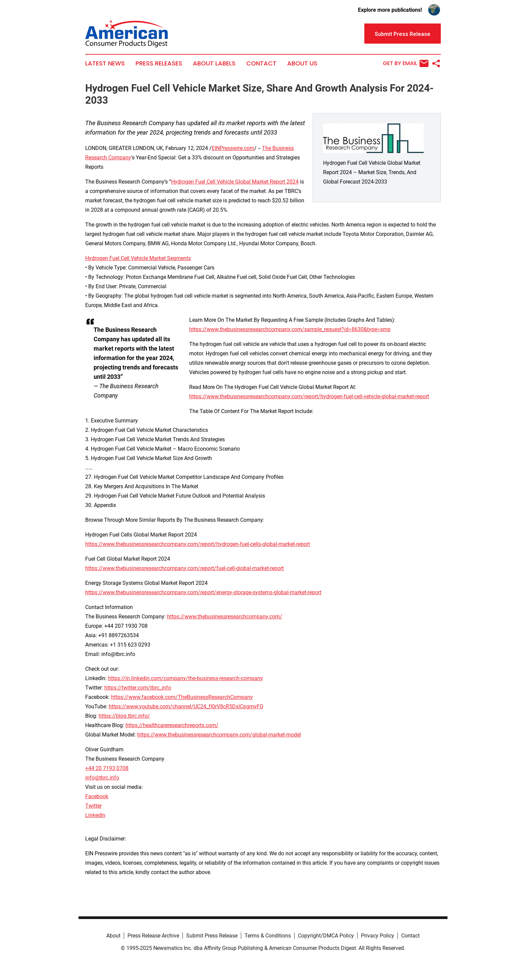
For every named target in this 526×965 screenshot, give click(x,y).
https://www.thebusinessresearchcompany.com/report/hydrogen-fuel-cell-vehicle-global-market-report (309, 396)
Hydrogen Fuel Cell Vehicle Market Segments (138, 258)
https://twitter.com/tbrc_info (137, 687)
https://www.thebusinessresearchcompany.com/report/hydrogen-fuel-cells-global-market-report (197, 544)
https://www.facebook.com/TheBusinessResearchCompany (182, 697)
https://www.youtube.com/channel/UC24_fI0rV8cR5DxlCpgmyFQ (186, 706)
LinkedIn (95, 815)
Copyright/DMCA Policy (326, 935)
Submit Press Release (212, 935)
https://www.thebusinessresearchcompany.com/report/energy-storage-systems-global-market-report (203, 592)
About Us (302, 63)
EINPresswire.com (233, 148)
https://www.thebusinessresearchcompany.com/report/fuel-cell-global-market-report (184, 568)
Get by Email (406, 63)
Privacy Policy (377, 935)
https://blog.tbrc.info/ (124, 716)
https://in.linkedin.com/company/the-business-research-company (185, 678)
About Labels (214, 63)
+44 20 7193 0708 (106, 768)
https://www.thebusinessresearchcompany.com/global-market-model (219, 734)
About (113, 935)
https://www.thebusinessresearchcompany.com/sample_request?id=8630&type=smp (289, 329)
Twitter (93, 806)
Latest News (105, 63)
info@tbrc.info (102, 777)
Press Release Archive (153, 935)
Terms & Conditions (268, 935)
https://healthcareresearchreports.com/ (171, 725)
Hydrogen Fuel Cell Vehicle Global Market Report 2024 (235, 182)
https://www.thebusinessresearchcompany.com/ (224, 616)
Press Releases (159, 63)
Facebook (96, 796)
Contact (261, 63)
